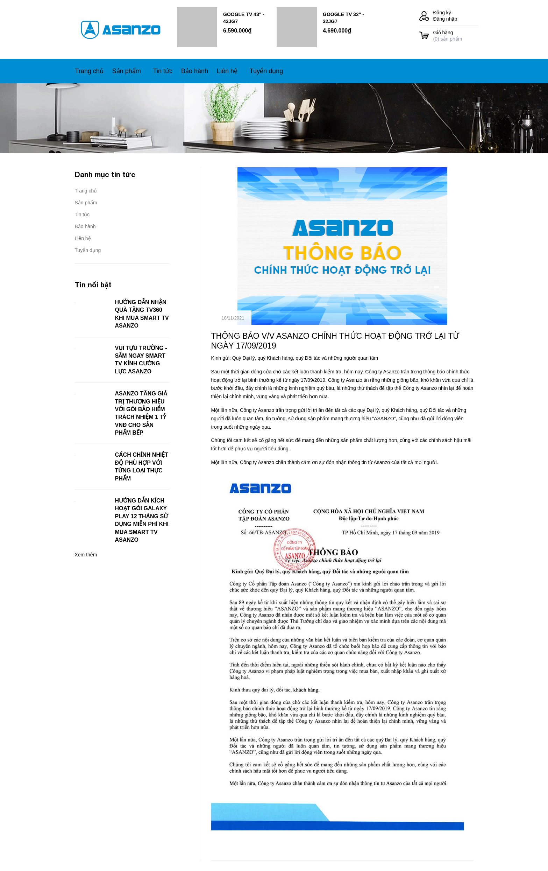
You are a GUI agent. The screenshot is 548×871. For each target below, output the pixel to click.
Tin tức (82, 214)
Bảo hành (85, 226)
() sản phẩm (456, 35)
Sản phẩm (86, 202)
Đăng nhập (445, 19)
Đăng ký (442, 12)
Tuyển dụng (88, 250)
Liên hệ (83, 238)
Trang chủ (86, 191)
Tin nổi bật (93, 284)
